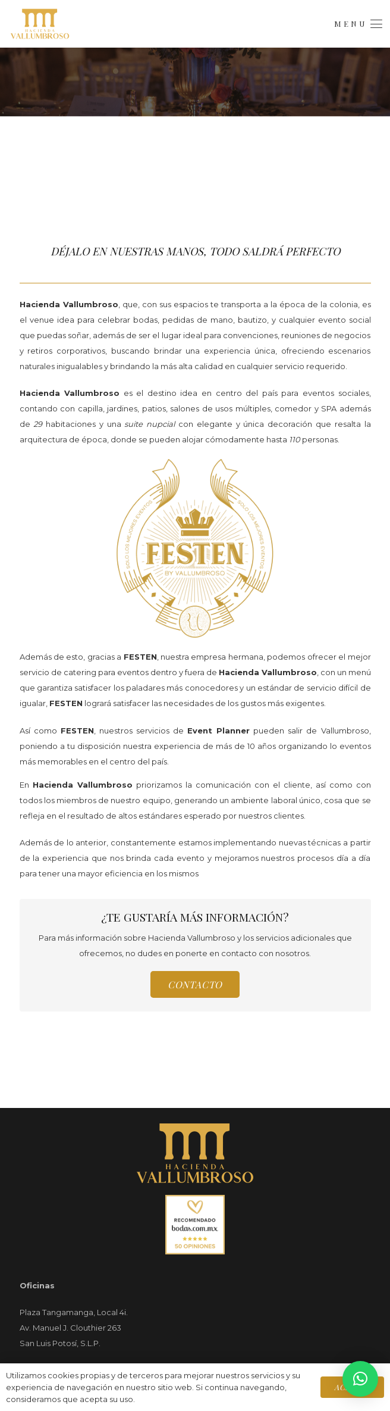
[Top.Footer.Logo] (195, 1153)
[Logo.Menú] (40, 24)
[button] (358, 24)
